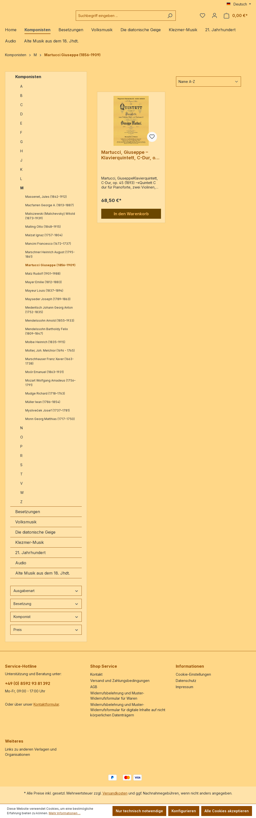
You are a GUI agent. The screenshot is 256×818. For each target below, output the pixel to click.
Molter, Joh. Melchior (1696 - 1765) (50, 354)
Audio (20, 566)
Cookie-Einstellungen (193, 674)
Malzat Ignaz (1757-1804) (43, 239)
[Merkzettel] (202, 17)
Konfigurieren (184, 811)
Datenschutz (186, 680)
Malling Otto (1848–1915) (43, 230)
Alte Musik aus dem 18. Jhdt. (42, 577)
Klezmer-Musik (29, 546)
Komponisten (28, 80)
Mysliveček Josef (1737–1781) (47, 414)
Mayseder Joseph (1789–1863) (47, 303)
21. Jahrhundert (30, 556)
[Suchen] (180, 17)
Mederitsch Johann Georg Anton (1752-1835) (49, 314)
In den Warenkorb (131, 217)
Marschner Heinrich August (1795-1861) (50, 258)
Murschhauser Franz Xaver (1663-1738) (49, 365)
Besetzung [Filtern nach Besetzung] (46, 608)
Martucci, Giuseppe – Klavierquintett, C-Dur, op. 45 (130, 159)
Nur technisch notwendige (139, 811)
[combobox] (132, 17)
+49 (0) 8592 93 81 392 (27, 683)
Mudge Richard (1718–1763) (45, 397)
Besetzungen (27, 515)
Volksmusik (25, 525)
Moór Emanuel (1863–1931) (44, 376)
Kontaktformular (46, 704)
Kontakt (96, 674)
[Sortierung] (208, 85)
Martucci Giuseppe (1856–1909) (50, 269)
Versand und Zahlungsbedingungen (120, 680)
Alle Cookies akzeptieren (226, 811)
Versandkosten (115, 793)
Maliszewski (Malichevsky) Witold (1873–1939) (50, 220)
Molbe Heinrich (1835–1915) (45, 346)
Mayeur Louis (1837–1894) (44, 294)
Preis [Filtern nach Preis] (46, 633)
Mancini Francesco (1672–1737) (48, 247)
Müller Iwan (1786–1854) (42, 406)
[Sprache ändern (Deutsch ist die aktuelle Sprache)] (238, 4)
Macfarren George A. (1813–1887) (49, 209)
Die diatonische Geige (35, 536)
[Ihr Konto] (214, 17)
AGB (93, 687)
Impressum (184, 687)
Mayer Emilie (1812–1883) (43, 286)
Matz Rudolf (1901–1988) (42, 277)
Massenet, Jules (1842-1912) (46, 201)
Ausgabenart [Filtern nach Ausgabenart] (46, 595)
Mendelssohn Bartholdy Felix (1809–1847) (46, 335)
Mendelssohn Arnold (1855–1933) (49, 324)
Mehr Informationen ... (64, 813)
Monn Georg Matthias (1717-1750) (50, 423)
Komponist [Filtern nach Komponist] (46, 620)
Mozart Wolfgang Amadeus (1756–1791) (50, 387)
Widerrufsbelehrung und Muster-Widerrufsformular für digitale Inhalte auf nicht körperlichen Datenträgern (127, 709)
